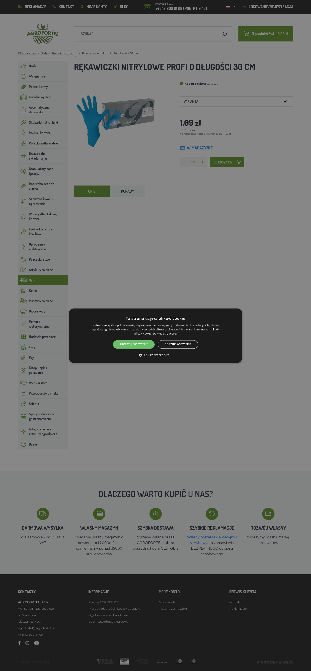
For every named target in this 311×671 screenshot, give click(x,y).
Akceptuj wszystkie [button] (133, 344)
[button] (155, 355)
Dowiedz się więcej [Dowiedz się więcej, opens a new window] (165, 334)
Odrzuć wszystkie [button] (177, 344)
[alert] (155, 335)
